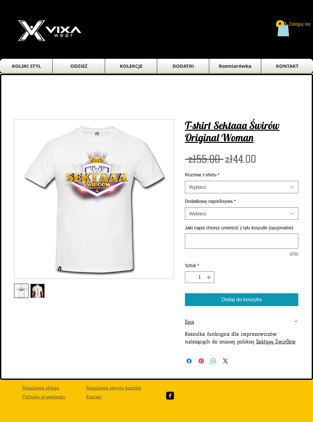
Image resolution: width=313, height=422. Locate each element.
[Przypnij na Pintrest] (201, 361)
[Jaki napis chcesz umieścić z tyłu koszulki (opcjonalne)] (241, 241)
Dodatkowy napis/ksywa (210, 201)
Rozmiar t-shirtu (202, 174)
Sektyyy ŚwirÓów (276, 342)
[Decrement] (190, 277)
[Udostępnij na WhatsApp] (213, 361)
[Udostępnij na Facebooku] (189, 361)
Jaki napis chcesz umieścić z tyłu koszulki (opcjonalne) (239, 227)
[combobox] (241, 187)
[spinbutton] (199, 277)
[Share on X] (225, 361)
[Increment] (209, 277)
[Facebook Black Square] (170, 396)
